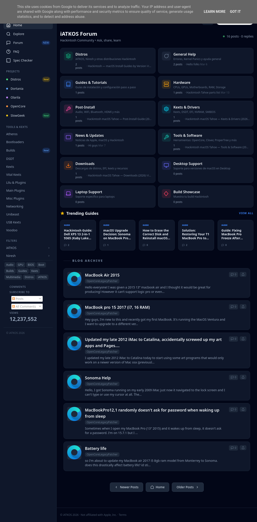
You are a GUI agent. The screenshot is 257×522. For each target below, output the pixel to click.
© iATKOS (15, 333)
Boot (41, 265)
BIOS (31, 265)
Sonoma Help (98, 377)
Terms (123, 515)
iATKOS (42, 277)
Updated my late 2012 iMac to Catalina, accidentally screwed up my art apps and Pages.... (153, 342)
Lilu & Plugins (16, 182)
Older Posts (187, 487)
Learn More (214, 11)
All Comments (24, 306)
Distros (28, 79)
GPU (20, 265)
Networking (14, 206)
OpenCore (15, 106)
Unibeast (12, 214)
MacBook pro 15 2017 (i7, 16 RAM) (117, 307)
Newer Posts (126, 487)
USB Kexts (13, 222)
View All (246, 213)
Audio (9, 265)
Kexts (10, 167)
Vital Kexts (13, 174)
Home (157, 487)
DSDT (10, 159)
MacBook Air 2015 (102, 275)
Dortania (14, 88)
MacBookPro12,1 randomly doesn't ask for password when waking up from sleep (152, 413)
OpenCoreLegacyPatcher (102, 281)
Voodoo (11, 230)
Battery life (95, 448)
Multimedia (13, 277)
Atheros (11, 134)
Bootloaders (15, 142)
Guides (22, 271)
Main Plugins (15, 190)
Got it (235, 11)
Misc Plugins (15, 198)
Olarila (13, 97)
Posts (17, 299)
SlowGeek (28, 115)
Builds (28, 150)
